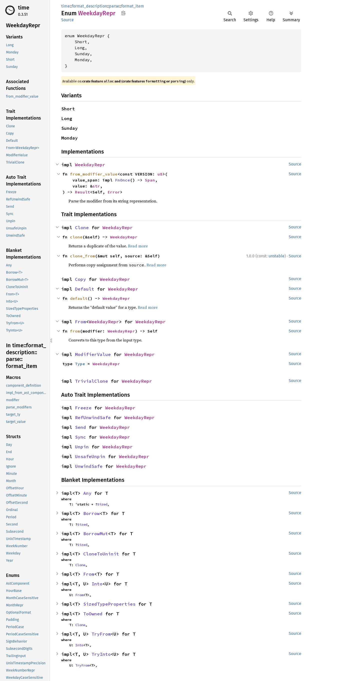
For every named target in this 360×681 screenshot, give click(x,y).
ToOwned (92, 614)
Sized (102, 504)
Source (67, 19)
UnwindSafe (88, 466)
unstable (276, 256)
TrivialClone (91, 381)
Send (80, 427)
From (80, 322)
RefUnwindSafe (93, 417)
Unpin (82, 447)
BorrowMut (95, 533)
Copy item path (123, 13)
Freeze (83, 408)
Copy (80, 279)
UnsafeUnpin (90, 456)
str (96, 185)
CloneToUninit (101, 554)
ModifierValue (93, 354)
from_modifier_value (94, 173)
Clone (82, 227)
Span (150, 179)
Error (114, 191)
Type (80, 363)
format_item (132, 6)
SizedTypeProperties (109, 604)
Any (87, 493)
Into (97, 584)
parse (114, 6)
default (79, 298)
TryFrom (101, 634)
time (23, 7)
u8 (160, 173)
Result (82, 191)
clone (76, 236)
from (75, 331)
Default (84, 289)
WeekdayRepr (90, 165)
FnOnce (122, 179)
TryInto (101, 654)
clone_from (82, 255)
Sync (80, 437)
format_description (89, 6)
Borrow (91, 513)
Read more (138, 246)
